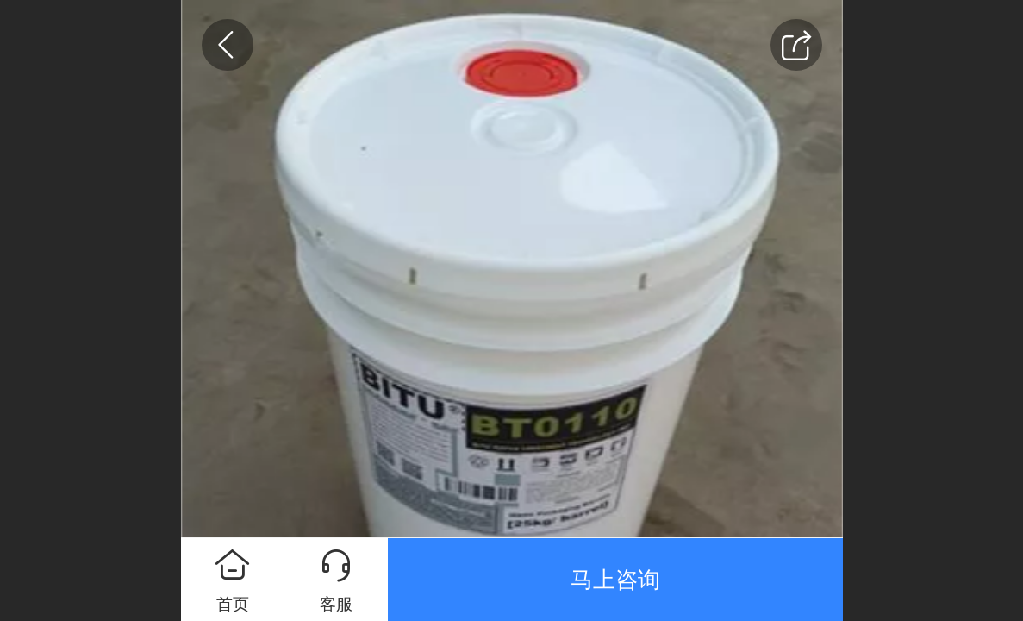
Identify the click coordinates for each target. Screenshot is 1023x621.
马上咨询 (615, 580)
